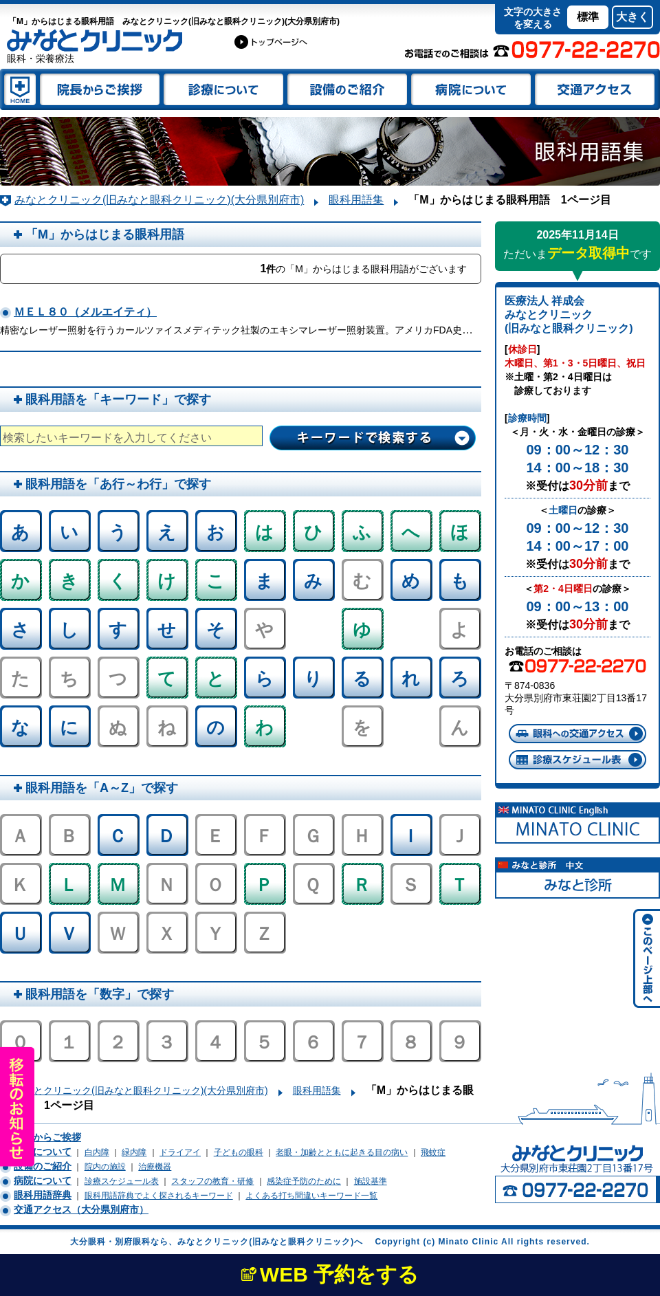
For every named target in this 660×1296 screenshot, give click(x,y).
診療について (43, 1151)
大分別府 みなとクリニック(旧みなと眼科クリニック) (19, 89)
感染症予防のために (304, 1181)
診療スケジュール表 (577, 759)
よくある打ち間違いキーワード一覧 (311, 1195)
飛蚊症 (433, 1152)
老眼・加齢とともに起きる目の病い (342, 1152)
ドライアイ (180, 1152)
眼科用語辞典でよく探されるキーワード (159, 1195)
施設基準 (370, 1181)
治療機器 (154, 1167)
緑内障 (134, 1152)
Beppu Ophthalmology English (577, 823)
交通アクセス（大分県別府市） (81, 1209)
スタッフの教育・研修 (212, 1181)
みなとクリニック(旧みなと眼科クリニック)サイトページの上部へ (645, 959)
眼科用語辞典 (43, 1194)
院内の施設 (105, 1167)
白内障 (97, 1152)
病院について (43, 1180)
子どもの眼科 (238, 1152)
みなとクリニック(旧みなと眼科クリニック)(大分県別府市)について (471, 89)
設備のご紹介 (347, 89)
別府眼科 (133, 1241)
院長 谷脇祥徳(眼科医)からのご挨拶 (100, 89)
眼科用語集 (356, 200)
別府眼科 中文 (577, 878)
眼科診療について (223, 89)
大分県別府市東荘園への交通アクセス (577, 733)
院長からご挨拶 (47, 1137)
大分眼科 (271, 42)
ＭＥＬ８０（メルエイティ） (85, 312)
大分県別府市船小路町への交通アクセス (596, 89)
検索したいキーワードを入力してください (107, 437)
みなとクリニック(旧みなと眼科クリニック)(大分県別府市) (159, 200)
